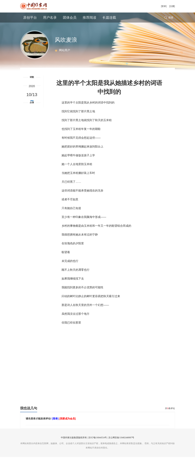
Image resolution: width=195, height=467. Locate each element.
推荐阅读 (89, 17)
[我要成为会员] (67, 428)
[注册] (172, 6)
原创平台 (30, 17)
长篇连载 (109, 17)
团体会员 (69, 17)
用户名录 (50, 17)
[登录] (164, 6)
